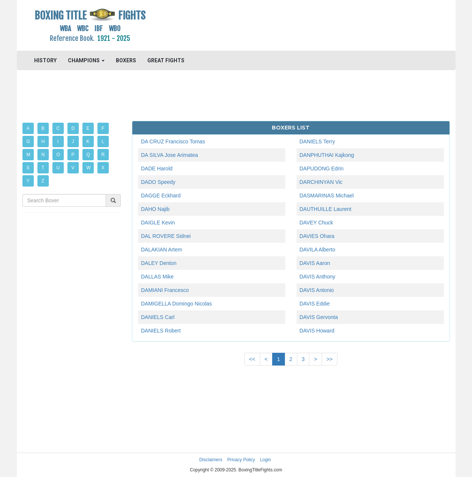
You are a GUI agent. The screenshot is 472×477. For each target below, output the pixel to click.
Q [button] (88, 154)
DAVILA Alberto (317, 250)
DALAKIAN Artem (161, 250)
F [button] (103, 128)
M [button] (28, 154)
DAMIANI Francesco (165, 290)
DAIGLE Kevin (158, 223)
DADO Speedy (158, 182)
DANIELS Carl (157, 317)
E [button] (88, 128)
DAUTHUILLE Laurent (326, 209)
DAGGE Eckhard (161, 196)
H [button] (43, 141)
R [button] (103, 154)
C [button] (58, 128)
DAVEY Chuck (316, 223)
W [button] (89, 167)
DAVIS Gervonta (319, 317)
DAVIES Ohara (317, 236)
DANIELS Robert (161, 331)
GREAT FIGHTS (165, 60)
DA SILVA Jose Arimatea (169, 155)
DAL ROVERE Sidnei (166, 236)
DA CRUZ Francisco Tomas (173, 141)
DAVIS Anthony (317, 277)
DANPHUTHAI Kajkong (327, 155)
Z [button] (43, 181)
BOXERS (126, 60)
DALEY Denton (159, 263)
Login (265, 459)
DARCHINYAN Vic (321, 182)
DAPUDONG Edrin (321, 169)
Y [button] (28, 181)
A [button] (28, 128)
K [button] (88, 141)
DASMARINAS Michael (327, 196)
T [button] (43, 167)
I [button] (57, 141)
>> (330, 359)
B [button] (43, 128)
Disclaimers (210, 459)
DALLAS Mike (157, 277)
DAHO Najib (155, 209)
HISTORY (45, 60)
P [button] (73, 154)
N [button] (43, 154)
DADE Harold (156, 169)
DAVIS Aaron (315, 263)
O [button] (58, 154)
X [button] (103, 167)
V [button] (73, 167)
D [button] (73, 128)
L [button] (103, 141)
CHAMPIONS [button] (86, 60)
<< (252, 359)
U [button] (58, 167)
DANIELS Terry (317, 141)
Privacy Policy (241, 459)
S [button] (28, 167)
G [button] (28, 141)
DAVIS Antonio (317, 290)
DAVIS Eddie (315, 304)
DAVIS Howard (317, 331)
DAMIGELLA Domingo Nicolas (176, 304)
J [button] (73, 141)
